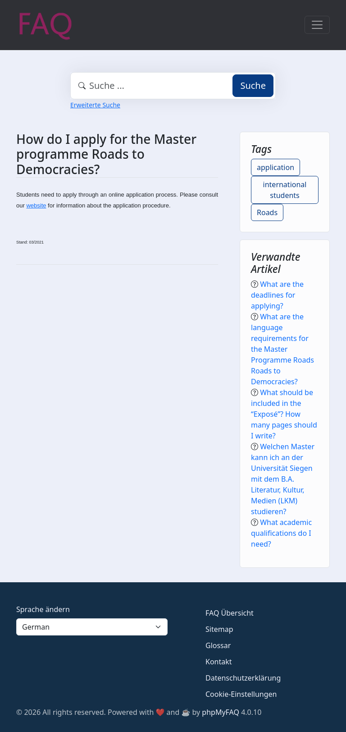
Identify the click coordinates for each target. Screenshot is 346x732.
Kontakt (218, 662)
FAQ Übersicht (229, 613)
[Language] (92, 626)
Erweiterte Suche (95, 105)
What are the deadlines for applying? (277, 295)
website (36, 205)
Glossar (218, 645)
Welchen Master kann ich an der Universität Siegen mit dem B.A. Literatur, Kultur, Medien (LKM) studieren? (282, 479)
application (275, 167)
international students (285, 190)
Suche (253, 85)
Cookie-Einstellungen (241, 694)
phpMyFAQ (220, 712)
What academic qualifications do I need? (281, 533)
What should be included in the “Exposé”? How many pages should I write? (284, 414)
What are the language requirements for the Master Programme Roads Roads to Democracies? (282, 349)
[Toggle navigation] (317, 25)
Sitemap (219, 629)
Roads (267, 212)
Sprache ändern (43, 609)
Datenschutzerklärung (243, 678)
